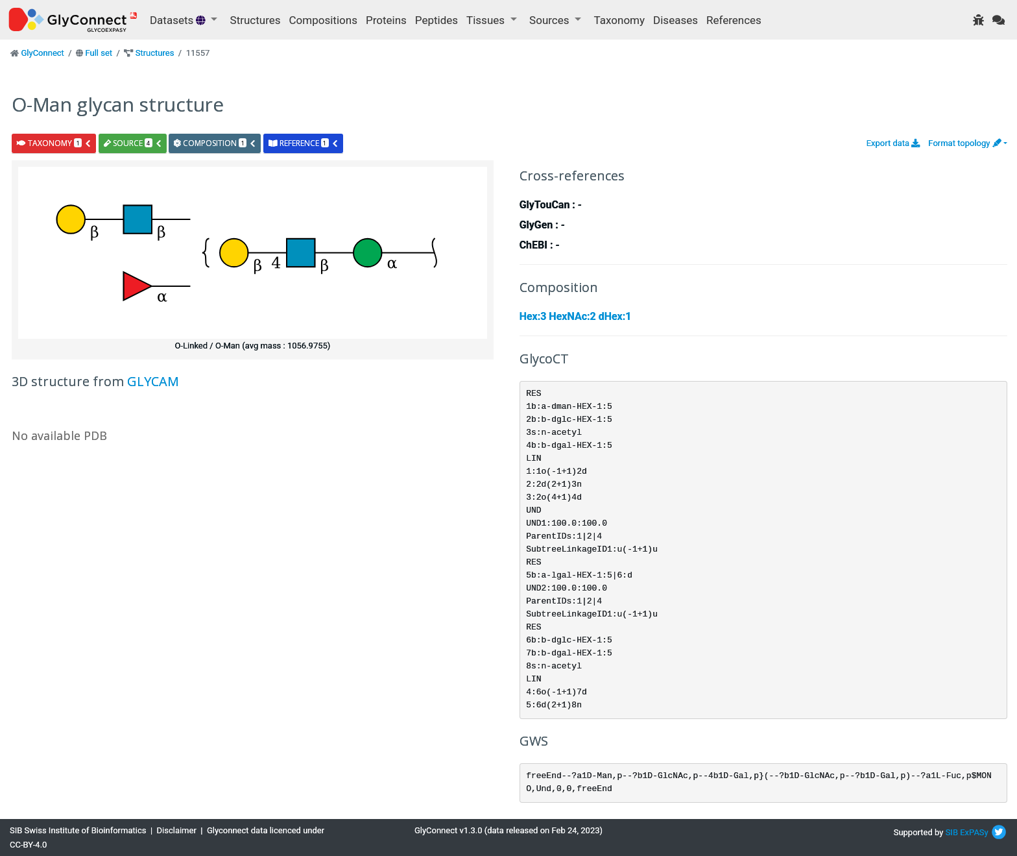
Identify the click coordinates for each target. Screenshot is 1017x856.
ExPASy (974, 832)
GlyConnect (42, 53)
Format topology (964, 143)
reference (304, 143)
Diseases (675, 20)
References (733, 20)
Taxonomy (619, 20)
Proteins (386, 20)
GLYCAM (153, 381)
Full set (98, 53)
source (133, 143)
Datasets (179, 20)
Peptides (436, 20)
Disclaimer (177, 830)
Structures (255, 20)
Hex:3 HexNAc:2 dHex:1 (576, 316)
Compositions (323, 20)
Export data (893, 143)
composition (215, 143)
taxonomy (54, 143)
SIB (952, 832)
